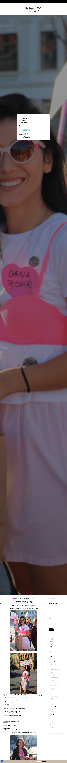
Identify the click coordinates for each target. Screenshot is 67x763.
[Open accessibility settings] (2, 761)
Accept (39, 761)
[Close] (49, 115)
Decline (44, 761)
